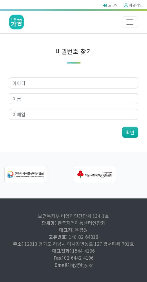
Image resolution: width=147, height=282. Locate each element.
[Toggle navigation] (130, 22)
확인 (130, 132)
